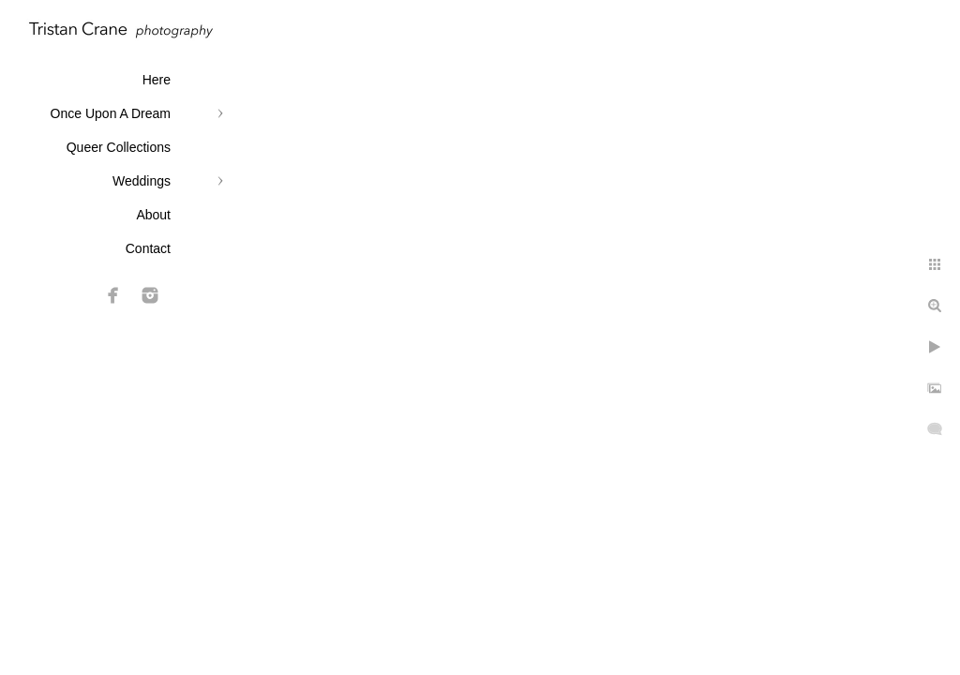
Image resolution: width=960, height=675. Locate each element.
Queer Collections (119, 147)
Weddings (141, 180)
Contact (148, 248)
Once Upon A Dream (111, 113)
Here (156, 79)
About (153, 214)
